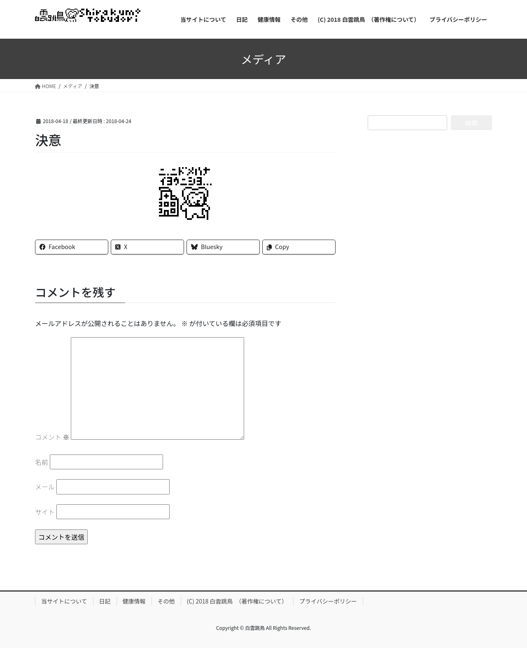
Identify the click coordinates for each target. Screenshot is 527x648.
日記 (105, 601)
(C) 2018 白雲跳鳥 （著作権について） (237, 601)
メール (45, 487)
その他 (166, 601)
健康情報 (134, 601)
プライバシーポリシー (328, 601)
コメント (52, 437)
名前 (41, 462)
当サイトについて (64, 601)
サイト (45, 512)
